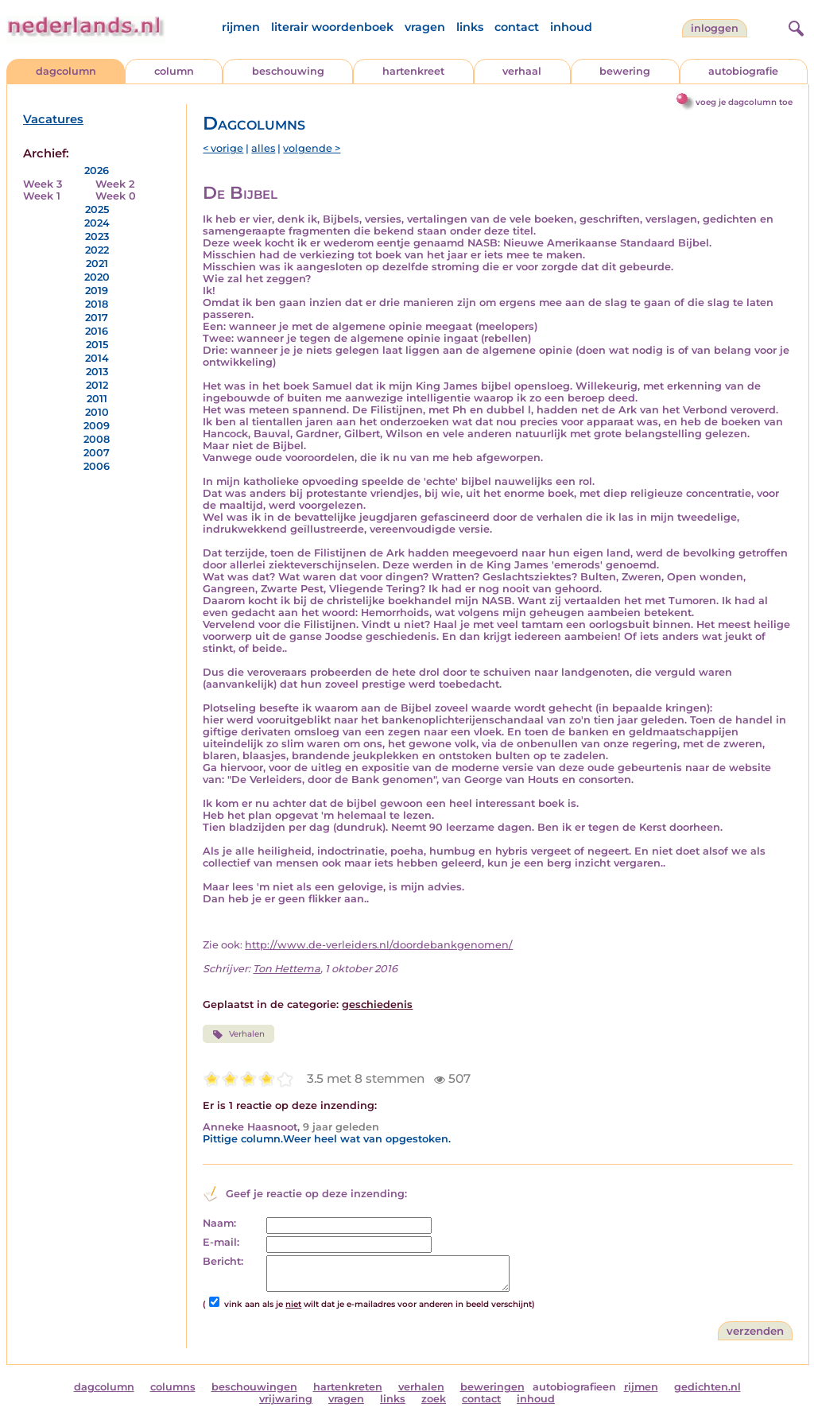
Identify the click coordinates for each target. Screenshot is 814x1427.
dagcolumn (66, 71)
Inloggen (714, 28)
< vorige (223, 148)
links (469, 27)
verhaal (521, 71)
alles (263, 148)
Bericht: (223, 1261)
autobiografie (743, 71)
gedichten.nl (707, 1387)
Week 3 (42, 184)
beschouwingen (254, 1387)
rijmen (241, 27)
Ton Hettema (286, 969)
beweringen (492, 1387)
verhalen (421, 1387)
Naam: (219, 1223)
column (174, 71)
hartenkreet (413, 71)
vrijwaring (285, 1399)
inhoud (571, 27)
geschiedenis (377, 1004)
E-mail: (221, 1242)
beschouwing (288, 71)
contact (516, 27)
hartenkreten (347, 1387)
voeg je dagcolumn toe (744, 102)
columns (173, 1387)
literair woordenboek (332, 27)
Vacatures (53, 119)
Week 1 (41, 196)
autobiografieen (574, 1387)
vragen (425, 27)
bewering (624, 71)
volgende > (311, 148)
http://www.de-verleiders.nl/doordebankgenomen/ (379, 945)
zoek (433, 1399)
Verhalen (238, 1034)
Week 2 (114, 184)
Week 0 (115, 196)
